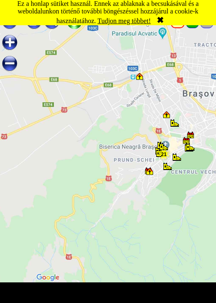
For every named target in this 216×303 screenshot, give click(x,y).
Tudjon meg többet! (124, 20)
